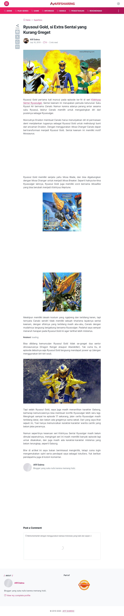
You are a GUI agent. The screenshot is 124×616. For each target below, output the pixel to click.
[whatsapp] (17, 42)
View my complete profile (17, 595)
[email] (17, 47)
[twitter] (17, 37)
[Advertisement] (62, 155)
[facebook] (17, 32)
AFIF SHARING (68, 611)
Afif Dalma (19, 583)
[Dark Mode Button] (118, 3)
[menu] (6, 3)
